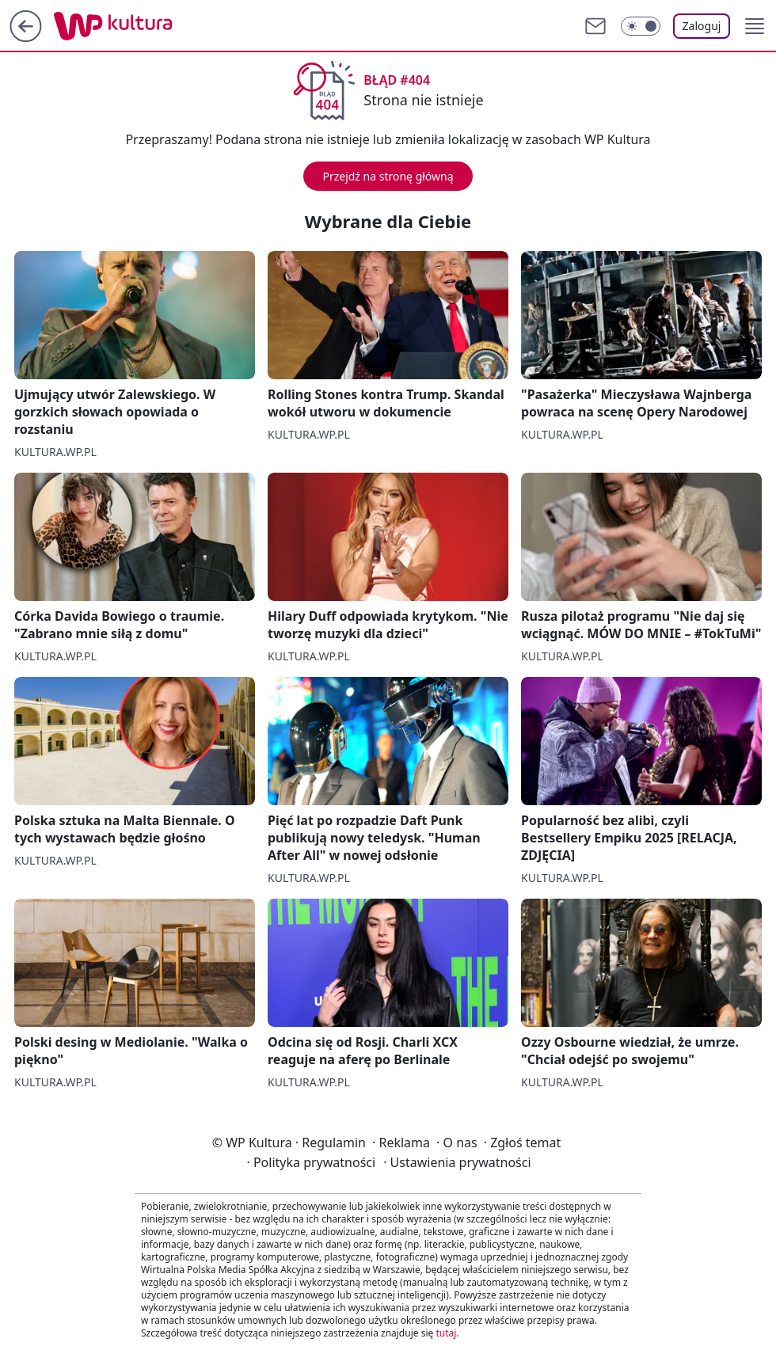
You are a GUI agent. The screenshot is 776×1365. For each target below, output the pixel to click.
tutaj (446, 1333)
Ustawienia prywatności (457, 1162)
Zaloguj (702, 25)
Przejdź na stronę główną (387, 176)
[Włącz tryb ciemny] (640, 26)
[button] (754, 26)
